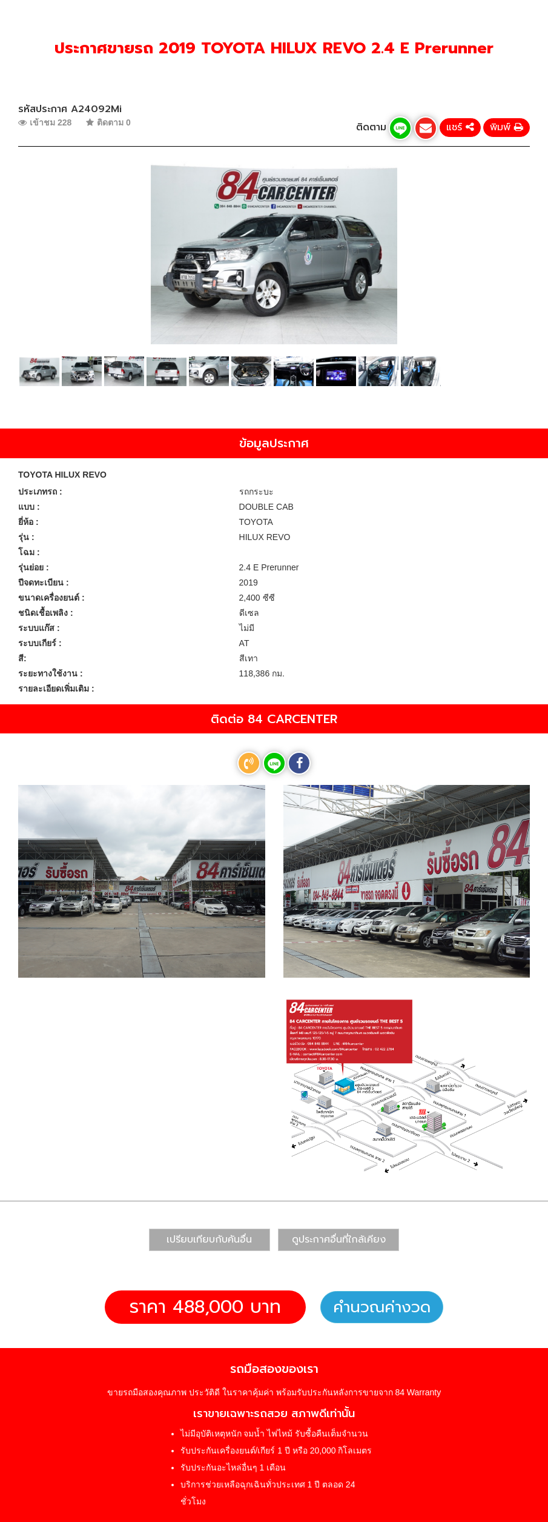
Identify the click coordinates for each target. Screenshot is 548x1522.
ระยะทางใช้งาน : (50, 673)
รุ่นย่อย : (33, 567)
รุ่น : (26, 537)
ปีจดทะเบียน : (43, 582)
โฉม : (29, 552)
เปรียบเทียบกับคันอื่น (209, 1239)
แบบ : (29, 507)
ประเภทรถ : (40, 491)
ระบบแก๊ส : (39, 628)
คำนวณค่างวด (382, 1307)
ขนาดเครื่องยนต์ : (51, 597)
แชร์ (460, 127)
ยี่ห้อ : (28, 522)
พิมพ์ (506, 127)
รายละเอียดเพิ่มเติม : (56, 688)
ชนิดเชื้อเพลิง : (45, 613)
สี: (22, 658)
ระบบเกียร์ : (40, 643)
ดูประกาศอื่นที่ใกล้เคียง (339, 1239)
